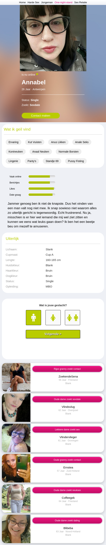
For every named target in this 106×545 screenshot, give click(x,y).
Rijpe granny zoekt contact (67, 369)
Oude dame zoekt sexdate (67, 399)
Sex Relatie (80, 2)
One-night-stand (63, 2)
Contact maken (40, 115)
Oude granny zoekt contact (67, 460)
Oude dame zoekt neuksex (67, 490)
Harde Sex (33, 2)
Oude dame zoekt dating (67, 520)
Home (22, 2)
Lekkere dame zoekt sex (67, 429)
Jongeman (47, 2)
